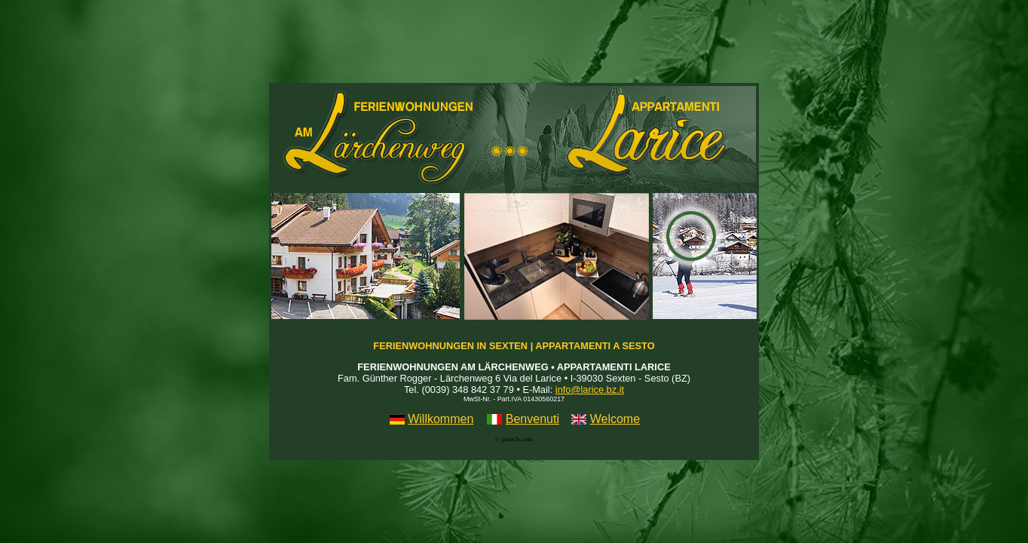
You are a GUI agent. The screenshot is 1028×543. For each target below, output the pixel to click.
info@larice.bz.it (589, 389)
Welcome (615, 419)
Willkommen (440, 419)
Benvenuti (532, 419)
